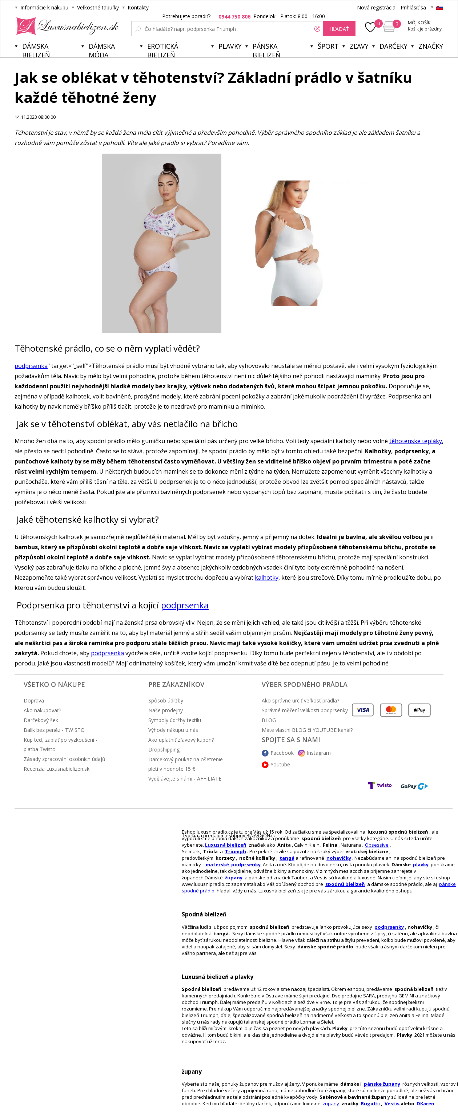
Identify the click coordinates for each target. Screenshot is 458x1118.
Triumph (235, 851)
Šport (328, 46)
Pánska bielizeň (267, 49)
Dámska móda (102, 49)
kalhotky (266, 578)
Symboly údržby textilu (174, 720)
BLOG (269, 720)
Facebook (282, 752)
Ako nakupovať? (42, 710)
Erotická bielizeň (162, 49)
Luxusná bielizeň (225, 845)
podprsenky (389, 927)
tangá (287, 858)
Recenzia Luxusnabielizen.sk (56, 768)
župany (233, 877)
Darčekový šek (41, 720)
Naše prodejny (165, 710)
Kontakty (138, 7)
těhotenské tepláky (415, 441)
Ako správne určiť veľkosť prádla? (300, 700)
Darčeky (393, 46)
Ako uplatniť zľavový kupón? (181, 739)
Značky (430, 46)
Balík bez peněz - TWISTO (54, 729)
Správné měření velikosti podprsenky (305, 710)
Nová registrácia (376, 7)
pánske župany (382, 1084)
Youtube (280, 764)
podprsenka (31, 366)
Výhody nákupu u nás (173, 729)
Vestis (392, 1103)
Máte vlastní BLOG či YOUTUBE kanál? (307, 729)
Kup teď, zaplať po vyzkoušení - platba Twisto (60, 744)
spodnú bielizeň (345, 884)
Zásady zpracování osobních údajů (64, 759)
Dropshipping (164, 749)
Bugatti (370, 1103)
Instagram (319, 752)
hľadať (339, 28)
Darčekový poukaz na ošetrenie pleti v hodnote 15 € (185, 764)
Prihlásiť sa (413, 7)
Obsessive (377, 845)
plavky (421, 864)
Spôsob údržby (165, 700)
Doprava (34, 700)
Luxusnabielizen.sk (66, 26)
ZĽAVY (359, 46)
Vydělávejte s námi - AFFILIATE (184, 778)
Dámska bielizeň (36, 49)
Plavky (230, 46)
